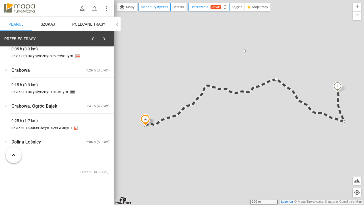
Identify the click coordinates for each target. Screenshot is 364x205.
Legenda (287, 202)
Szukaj (48, 24)
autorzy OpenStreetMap (345, 202)
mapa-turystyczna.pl (19, 8)
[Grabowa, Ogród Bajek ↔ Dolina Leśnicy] (91, 111)
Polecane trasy (88, 24)
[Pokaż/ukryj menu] (106, 8)
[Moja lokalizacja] (357, 192)
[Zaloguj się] (82, 8)
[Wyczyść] (109, 37)
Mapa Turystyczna (310, 202)
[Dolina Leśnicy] (34, 123)
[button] (145, 120)
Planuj (16, 24)
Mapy (127, 7)
